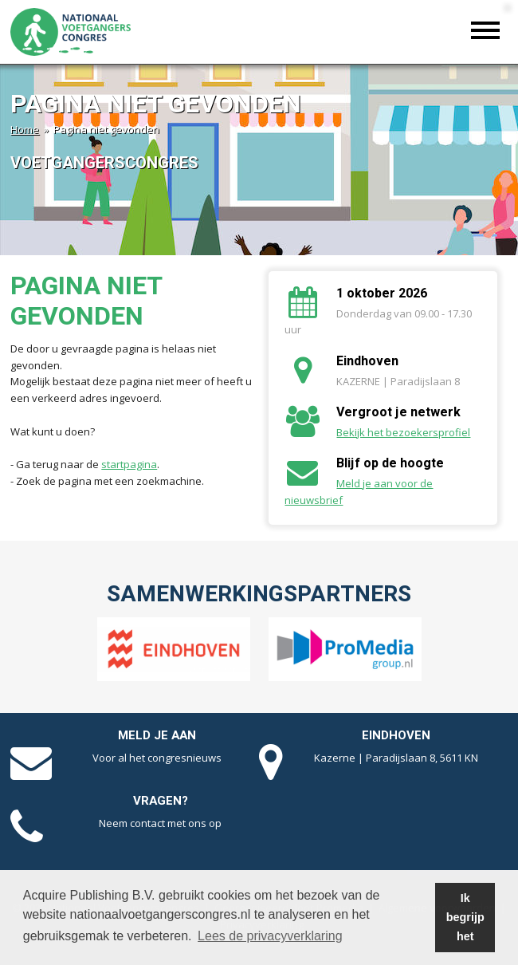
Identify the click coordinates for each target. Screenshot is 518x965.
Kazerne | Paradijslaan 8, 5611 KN (396, 757)
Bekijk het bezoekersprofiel (403, 432)
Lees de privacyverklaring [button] (270, 936)
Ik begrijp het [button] (465, 917)
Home (24, 129)
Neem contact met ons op (160, 823)
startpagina (129, 464)
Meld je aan (157, 735)
